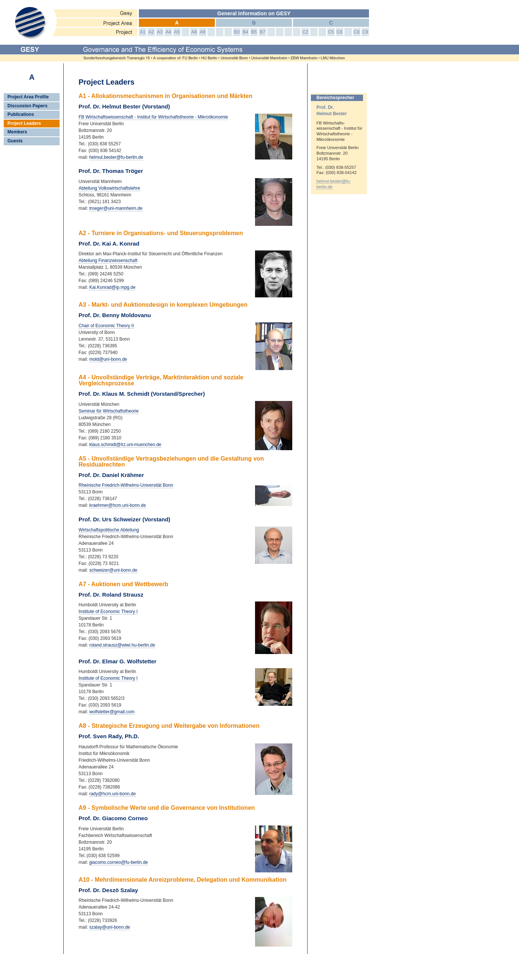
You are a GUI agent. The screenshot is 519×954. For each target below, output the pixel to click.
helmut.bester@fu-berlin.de (116, 157)
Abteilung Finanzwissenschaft (108, 260)
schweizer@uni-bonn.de (113, 570)
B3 (237, 32)
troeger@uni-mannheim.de (116, 208)
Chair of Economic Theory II (106, 325)
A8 (194, 32)
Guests (15, 140)
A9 (203, 32)
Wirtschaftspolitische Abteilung (109, 530)
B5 (254, 32)
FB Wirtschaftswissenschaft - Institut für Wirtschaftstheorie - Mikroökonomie (153, 117)
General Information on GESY (254, 13)
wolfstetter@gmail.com (112, 711)
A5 (177, 32)
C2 (305, 32)
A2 (151, 32)
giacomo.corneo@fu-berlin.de (118, 862)
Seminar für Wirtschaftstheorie (108, 411)
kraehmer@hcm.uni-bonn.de (117, 505)
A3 (160, 32)
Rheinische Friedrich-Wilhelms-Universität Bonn (126, 485)
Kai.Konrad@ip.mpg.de (112, 287)
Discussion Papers (27, 105)
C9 (365, 32)
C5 (331, 32)
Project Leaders (24, 123)
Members (17, 132)
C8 (356, 32)
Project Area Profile (28, 96)
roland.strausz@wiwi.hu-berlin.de (122, 645)
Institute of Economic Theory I (108, 611)
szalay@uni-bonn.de (109, 927)
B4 (245, 32)
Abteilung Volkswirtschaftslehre (109, 188)
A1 (143, 32)
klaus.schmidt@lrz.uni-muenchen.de (125, 444)
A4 (168, 32)
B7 (262, 32)
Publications (20, 114)
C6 (339, 32)
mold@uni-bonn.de (108, 359)
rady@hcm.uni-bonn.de (112, 793)
